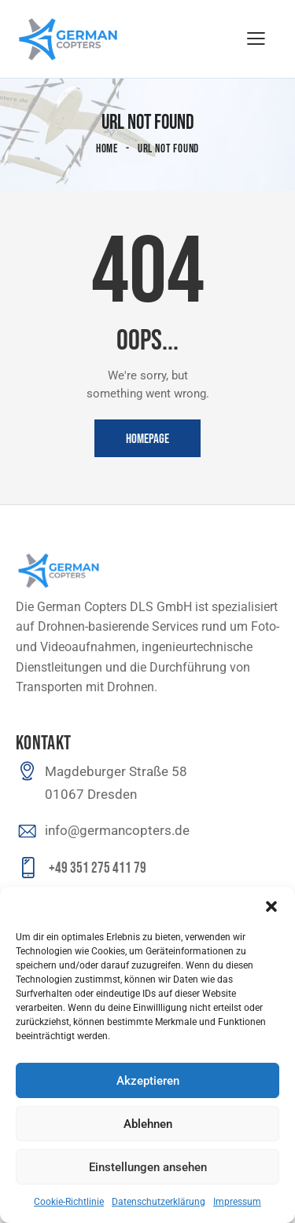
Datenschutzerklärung (158, 1201)
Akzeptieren (147, 1081)
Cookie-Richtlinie (69, 1201)
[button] (271, 906)
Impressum (237, 1201)
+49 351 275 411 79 (97, 868)
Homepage (147, 439)
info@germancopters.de (117, 830)
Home (107, 148)
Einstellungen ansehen (148, 1167)
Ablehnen (148, 1124)
